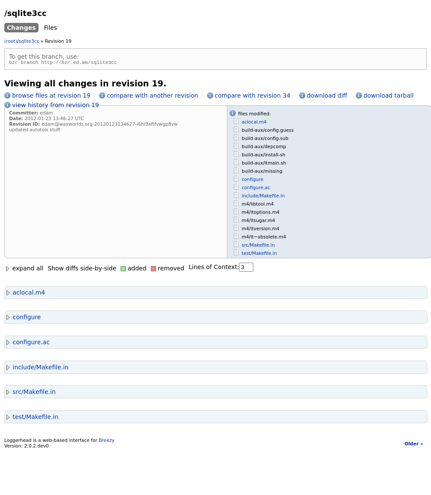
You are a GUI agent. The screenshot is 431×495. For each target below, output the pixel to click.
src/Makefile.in (258, 246)
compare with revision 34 (253, 96)
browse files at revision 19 (51, 96)
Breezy (106, 441)
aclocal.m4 (254, 123)
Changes (21, 27)
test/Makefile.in (259, 254)
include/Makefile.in (263, 197)
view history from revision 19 (55, 106)
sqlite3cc (29, 41)
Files (50, 27)
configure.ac (256, 189)
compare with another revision (152, 96)
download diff (327, 96)
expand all (23, 269)
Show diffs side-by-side (82, 269)
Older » (414, 445)
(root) (10, 41)
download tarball (389, 96)
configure (252, 181)
